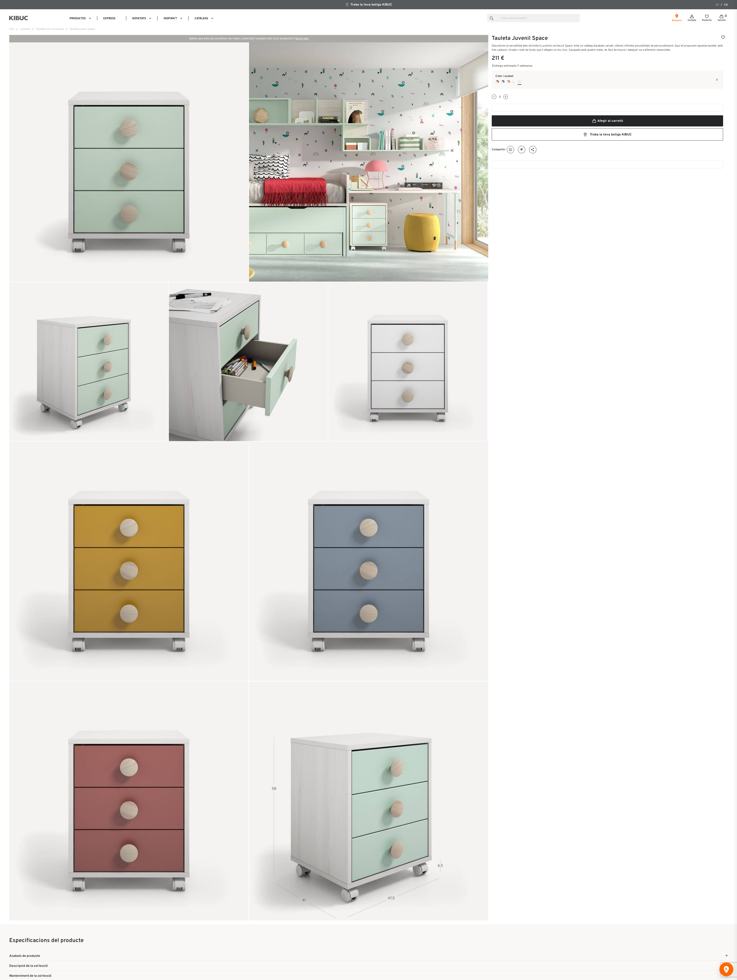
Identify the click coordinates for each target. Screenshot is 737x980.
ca (726, 5)
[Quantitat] (500, 97)
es (717, 5)
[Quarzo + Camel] (508, 82)
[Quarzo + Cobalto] (503, 82)
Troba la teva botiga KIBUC (368, 4)
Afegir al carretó (607, 121)
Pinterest (522, 150)
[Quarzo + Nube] (519, 82)
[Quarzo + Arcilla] (497, 82)
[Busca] (533, 18)
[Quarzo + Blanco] (514, 82)
